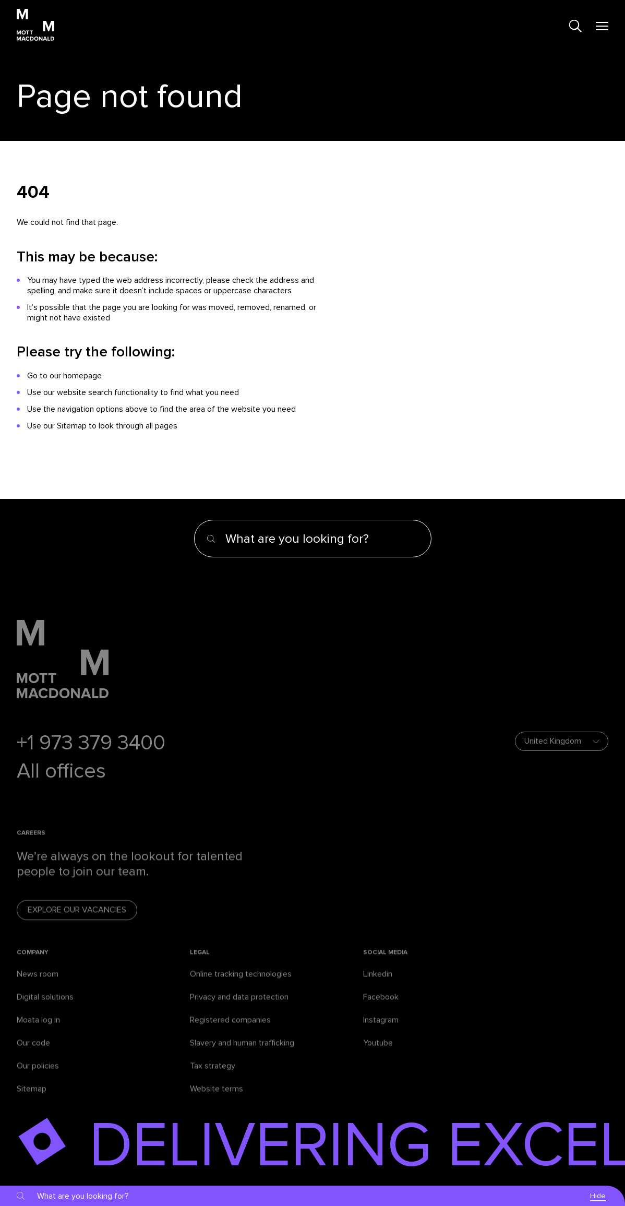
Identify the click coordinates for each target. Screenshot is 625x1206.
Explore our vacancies (77, 920)
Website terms (216, 1098)
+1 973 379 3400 (91, 743)
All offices (61, 771)
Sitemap (31, 1098)
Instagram (381, 1029)
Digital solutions (45, 1006)
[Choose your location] (561, 741)
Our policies (38, 1075)
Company (33, 962)
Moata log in (38, 1029)
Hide (598, 1195)
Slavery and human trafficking (242, 1052)
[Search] (575, 26)
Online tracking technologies (241, 983)
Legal (200, 962)
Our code (33, 1052)
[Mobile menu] (602, 26)
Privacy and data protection (239, 1006)
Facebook (381, 1006)
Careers (31, 842)
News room (37, 983)
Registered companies (230, 1029)
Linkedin (377, 983)
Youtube (378, 1052)
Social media (385, 962)
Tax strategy (212, 1075)
